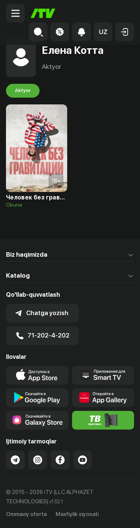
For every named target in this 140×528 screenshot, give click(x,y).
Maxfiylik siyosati (77, 514)
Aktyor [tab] (23, 90)
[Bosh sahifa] (43, 13)
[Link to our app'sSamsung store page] (37, 420)
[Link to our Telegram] (15, 460)
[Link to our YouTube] (82, 460)
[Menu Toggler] (15, 13)
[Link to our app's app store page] (37, 375)
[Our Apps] (103, 375)
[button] (103, 31)
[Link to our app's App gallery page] (103, 397)
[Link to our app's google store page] (37, 397)
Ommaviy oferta (26, 514)
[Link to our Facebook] (60, 460)
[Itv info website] (103, 420)
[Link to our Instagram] (37, 460)
